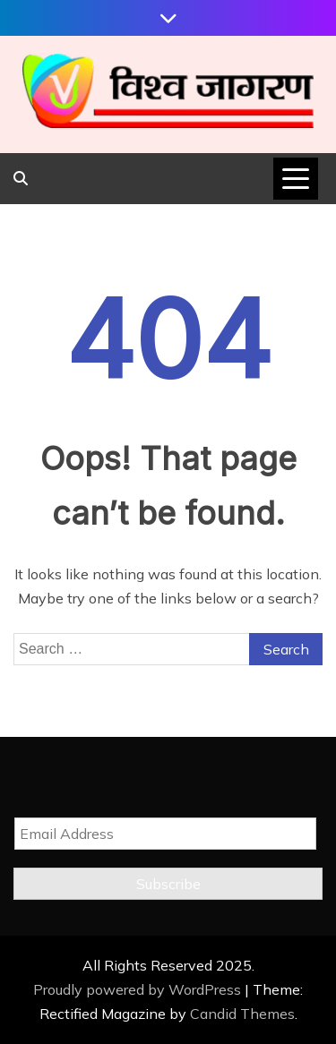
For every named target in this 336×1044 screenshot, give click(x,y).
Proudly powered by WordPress (139, 989)
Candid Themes (242, 1014)
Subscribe (168, 884)
